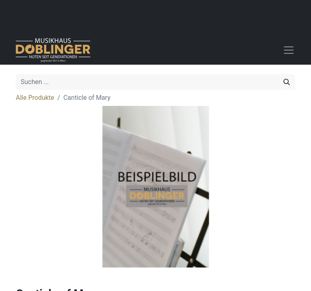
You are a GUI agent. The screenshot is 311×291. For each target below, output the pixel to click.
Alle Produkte (35, 97)
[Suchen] (286, 82)
